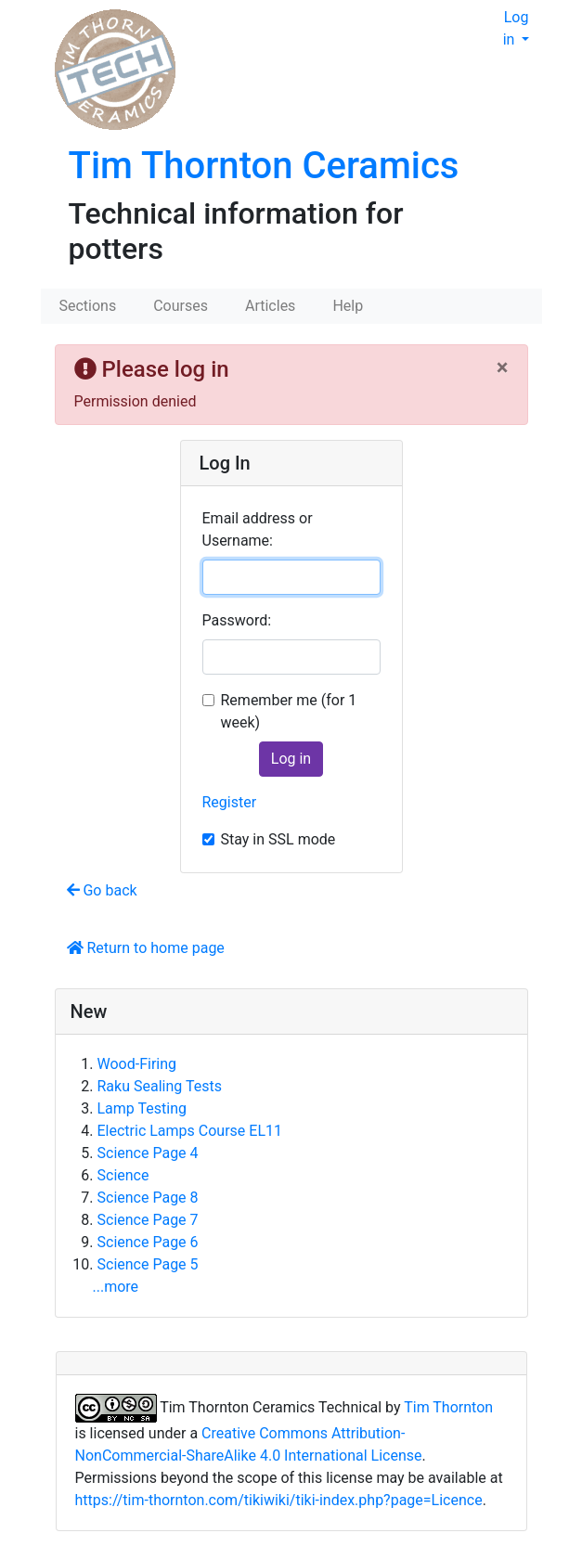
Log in (516, 28)
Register (229, 802)
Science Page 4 (148, 1153)
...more (116, 1286)
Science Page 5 (148, 1264)
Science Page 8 (148, 1197)
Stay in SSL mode (278, 839)
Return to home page (146, 948)
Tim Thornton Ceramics (264, 165)
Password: (237, 620)
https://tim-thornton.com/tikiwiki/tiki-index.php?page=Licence (279, 1500)
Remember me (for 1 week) (289, 711)
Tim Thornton (448, 1407)
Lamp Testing (142, 1108)
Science (123, 1175)
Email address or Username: (257, 529)
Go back (102, 890)
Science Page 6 (148, 1242)
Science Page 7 (148, 1220)
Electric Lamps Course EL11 (189, 1131)
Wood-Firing (137, 1064)
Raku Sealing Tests (159, 1086)
